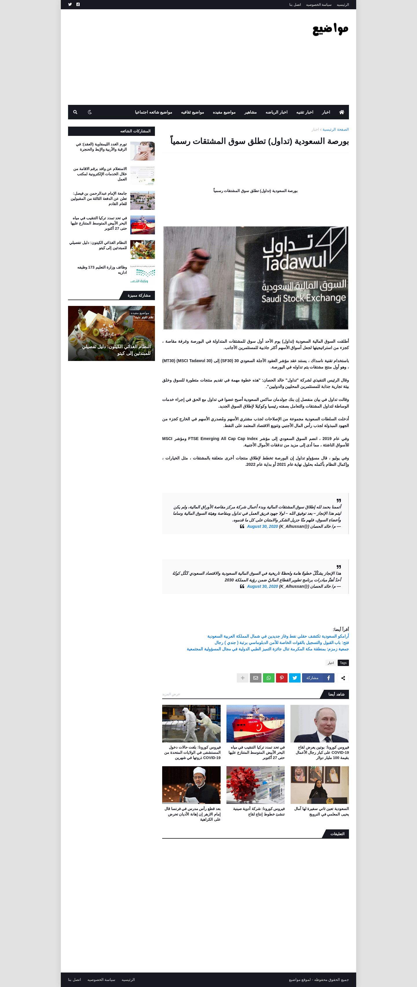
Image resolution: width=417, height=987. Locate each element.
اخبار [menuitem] (326, 112)
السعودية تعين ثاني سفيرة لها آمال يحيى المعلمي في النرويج (321, 811)
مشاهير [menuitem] (250, 112)
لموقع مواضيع (300, 979)
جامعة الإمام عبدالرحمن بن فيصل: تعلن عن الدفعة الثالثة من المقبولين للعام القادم (99, 198)
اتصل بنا (295, 5)
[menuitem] (341, 112)
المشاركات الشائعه (135, 131)
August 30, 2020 (262, 526)
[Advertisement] (173, 57)
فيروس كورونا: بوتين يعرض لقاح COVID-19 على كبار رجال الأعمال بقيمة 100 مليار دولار (322, 752)
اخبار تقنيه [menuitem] (304, 112)
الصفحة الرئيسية (336, 129)
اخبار (315, 129)
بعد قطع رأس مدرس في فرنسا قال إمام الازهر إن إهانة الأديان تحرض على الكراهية (192, 814)
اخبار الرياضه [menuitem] (277, 112)
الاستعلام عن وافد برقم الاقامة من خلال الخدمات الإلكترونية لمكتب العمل (100, 174)
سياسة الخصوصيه (319, 5)
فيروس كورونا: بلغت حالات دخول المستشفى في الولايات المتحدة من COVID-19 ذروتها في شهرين (192, 752)
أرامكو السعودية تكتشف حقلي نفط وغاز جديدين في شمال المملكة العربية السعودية (278, 636)
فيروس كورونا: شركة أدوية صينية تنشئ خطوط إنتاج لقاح (259, 811)
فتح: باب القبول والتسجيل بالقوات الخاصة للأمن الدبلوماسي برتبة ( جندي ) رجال (282, 642)
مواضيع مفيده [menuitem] (224, 112)
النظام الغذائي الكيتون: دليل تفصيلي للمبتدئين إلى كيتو (98, 245)
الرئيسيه (343, 5)
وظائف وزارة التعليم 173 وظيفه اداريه (102, 270)
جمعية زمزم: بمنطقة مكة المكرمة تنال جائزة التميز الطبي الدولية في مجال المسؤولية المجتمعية (268, 649)
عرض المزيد (171, 694)
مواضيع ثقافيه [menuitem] (192, 112)
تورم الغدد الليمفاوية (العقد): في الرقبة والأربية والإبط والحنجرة (101, 147)
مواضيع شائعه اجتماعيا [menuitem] (154, 112)
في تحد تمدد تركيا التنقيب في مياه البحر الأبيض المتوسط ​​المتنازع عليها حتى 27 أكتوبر (256, 752)
